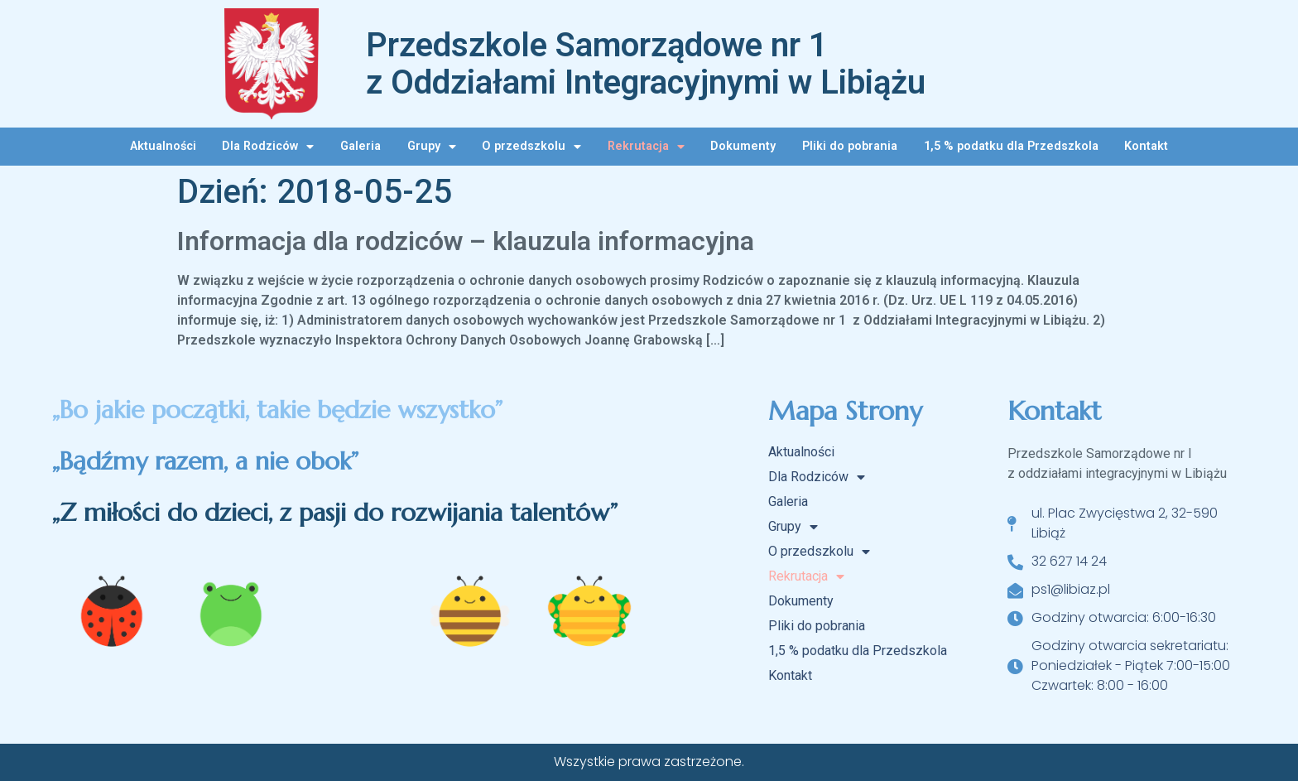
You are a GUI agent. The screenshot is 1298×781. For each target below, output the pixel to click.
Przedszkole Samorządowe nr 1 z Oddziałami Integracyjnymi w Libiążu (645, 64)
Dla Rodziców (268, 147)
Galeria (360, 146)
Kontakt (1146, 146)
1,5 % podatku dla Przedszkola (1011, 146)
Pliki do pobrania (849, 146)
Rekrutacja (646, 147)
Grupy (431, 147)
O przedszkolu (531, 147)
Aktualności (163, 146)
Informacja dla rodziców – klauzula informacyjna (465, 241)
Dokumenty (743, 146)
